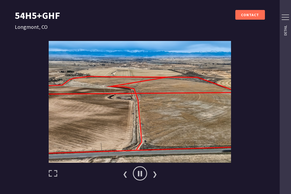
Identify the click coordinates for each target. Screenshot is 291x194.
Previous (125, 173)
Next (154, 173)
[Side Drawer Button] (285, 17)
